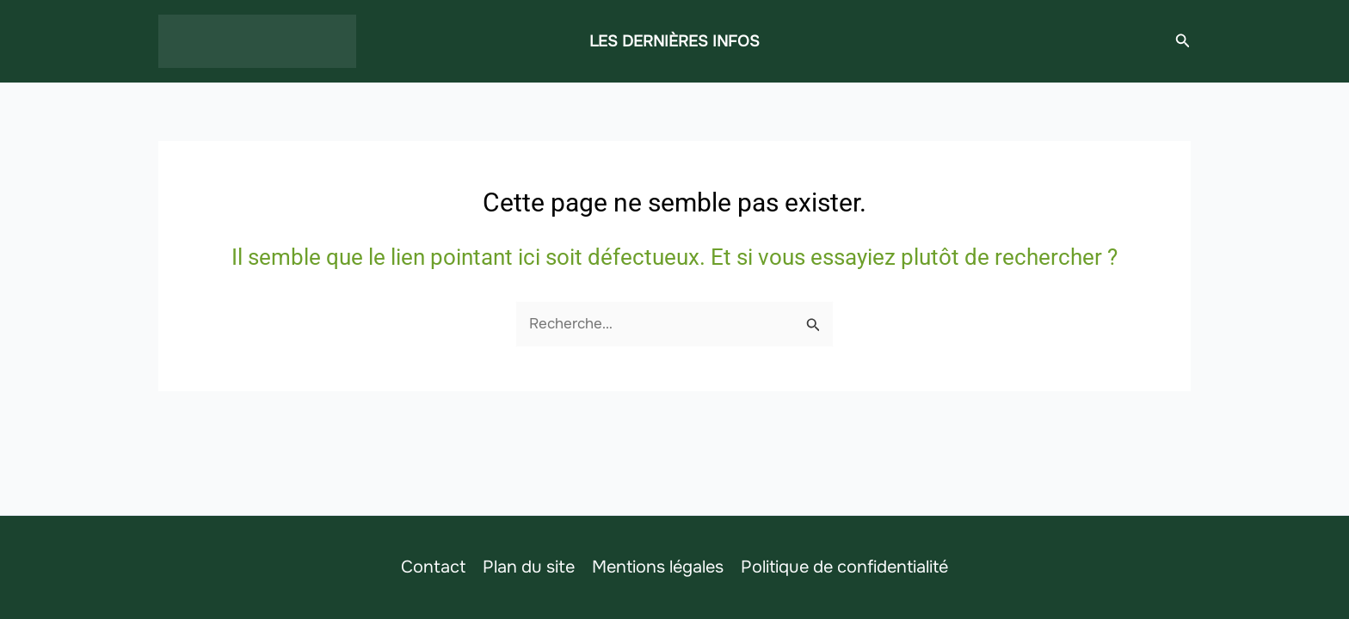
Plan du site (529, 567)
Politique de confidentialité (844, 567)
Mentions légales (658, 567)
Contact (433, 567)
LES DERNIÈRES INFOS (674, 41)
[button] (1183, 41)
